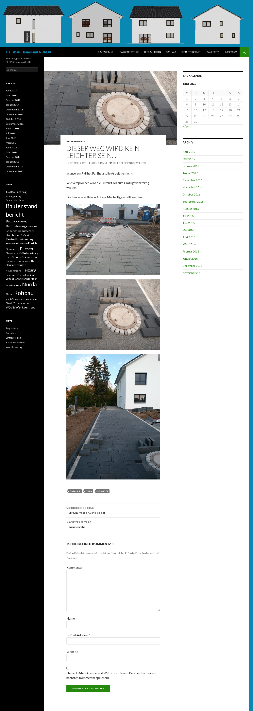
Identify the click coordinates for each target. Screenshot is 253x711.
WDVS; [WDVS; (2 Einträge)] (10, 307)
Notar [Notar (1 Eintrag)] (19, 285)
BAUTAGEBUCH (106, 52)
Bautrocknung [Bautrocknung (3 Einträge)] (16, 221)
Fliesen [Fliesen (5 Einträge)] (26, 248)
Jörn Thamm (99, 162)
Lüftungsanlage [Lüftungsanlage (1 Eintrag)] (22, 278)
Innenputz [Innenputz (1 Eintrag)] (11, 275)
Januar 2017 (190, 173)
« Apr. (186, 126)
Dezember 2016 (192, 180)
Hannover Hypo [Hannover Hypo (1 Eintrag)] (28, 261)
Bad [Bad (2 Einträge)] (8, 192)
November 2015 (192, 272)
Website (72, 651)
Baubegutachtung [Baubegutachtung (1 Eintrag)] (15, 200)
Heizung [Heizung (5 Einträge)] (28, 270)
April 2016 (189, 237)
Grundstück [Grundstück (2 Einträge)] (18, 257)
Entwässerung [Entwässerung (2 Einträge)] (24, 239)
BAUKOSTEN (213, 52)
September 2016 (193, 201)
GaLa (89, 491)
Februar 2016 (191, 251)
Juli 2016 (188, 215)
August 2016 (191, 208)
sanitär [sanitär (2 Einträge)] (10, 299)
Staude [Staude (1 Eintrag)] (9, 303)
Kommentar (75, 567)
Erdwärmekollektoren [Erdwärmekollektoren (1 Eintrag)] (17, 243)
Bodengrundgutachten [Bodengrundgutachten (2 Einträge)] (20, 231)
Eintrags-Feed (13, 337)
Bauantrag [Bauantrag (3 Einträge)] (18, 192)
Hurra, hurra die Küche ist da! (113, 510)
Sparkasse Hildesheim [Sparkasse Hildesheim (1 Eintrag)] (26, 299)
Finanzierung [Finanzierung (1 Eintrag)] (13, 249)
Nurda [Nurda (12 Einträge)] (29, 284)
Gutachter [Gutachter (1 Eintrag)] (32, 257)
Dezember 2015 (192, 265)
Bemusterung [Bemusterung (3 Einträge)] (16, 226)
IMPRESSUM (231, 52)
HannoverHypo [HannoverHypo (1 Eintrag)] (13, 261)
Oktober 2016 (191, 194)
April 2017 (189, 151)
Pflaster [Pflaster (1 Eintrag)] (10, 294)
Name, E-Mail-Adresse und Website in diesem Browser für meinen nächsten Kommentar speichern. (111, 675)
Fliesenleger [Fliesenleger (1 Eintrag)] (12, 253)
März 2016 (189, 244)
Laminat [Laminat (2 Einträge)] (30, 275)
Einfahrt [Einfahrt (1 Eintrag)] (25, 235)
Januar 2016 (190, 258)
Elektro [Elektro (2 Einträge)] (10, 239)
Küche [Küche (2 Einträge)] (21, 275)
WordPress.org (14, 347)
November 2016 (192, 187)
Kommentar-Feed (15, 342)
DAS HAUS (171, 52)
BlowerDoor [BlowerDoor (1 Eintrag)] (32, 226)
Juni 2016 (188, 223)
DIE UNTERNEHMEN (191, 52)
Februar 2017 (191, 166)
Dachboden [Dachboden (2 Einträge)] (13, 235)
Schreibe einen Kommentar (129, 162)
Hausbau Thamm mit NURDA (28, 52)
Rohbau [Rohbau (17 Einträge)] (24, 292)
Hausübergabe (113, 524)
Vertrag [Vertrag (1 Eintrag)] (27, 303)
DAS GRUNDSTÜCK (129, 52)
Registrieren (12, 328)
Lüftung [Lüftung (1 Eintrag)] (10, 278)
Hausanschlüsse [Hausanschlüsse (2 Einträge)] (16, 265)
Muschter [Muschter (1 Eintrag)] (11, 285)
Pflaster (102, 491)
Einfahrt (75, 491)
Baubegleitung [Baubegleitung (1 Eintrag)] (13, 196)
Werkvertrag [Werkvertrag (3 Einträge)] (25, 307)
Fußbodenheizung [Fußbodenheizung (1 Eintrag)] (28, 253)
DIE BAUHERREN (152, 52)
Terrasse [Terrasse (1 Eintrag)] (18, 303)
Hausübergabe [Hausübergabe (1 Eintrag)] (13, 270)
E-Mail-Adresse (78, 635)
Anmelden (11, 332)
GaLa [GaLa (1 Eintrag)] (8, 257)
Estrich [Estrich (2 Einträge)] (32, 243)
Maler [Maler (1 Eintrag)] (34, 278)
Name (71, 618)
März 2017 (189, 158)
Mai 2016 (188, 230)
